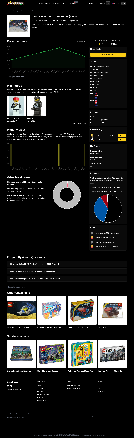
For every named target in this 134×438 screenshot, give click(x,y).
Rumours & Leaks (43, 394)
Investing (40, 388)
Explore (40, 3)
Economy (90, 3)
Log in (123, 3)
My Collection (100, 3)
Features (40, 397)
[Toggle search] (108, 3)
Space (23, 11)
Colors (63, 3)
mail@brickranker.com (14, 389)
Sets (99, 388)
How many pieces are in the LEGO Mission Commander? (33, 271)
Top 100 (82, 3)
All (98, 385)
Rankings (56, 3)
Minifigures (101, 391)
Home (8, 11)
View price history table (16, 77)
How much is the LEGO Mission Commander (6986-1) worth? (34, 264)
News (39, 385)
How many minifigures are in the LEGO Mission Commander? (35, 279)
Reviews (40, 391)
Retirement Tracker (73, 385)
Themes (47, 3)
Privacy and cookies (44, 400)
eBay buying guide (73, 388)
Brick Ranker (13, 382)
